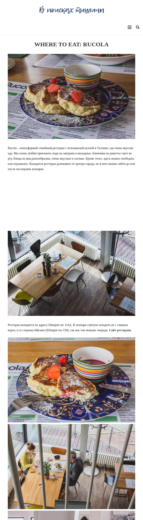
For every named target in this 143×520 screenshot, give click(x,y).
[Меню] (129, 27)
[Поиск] (138, 27)
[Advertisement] (71, 203)
